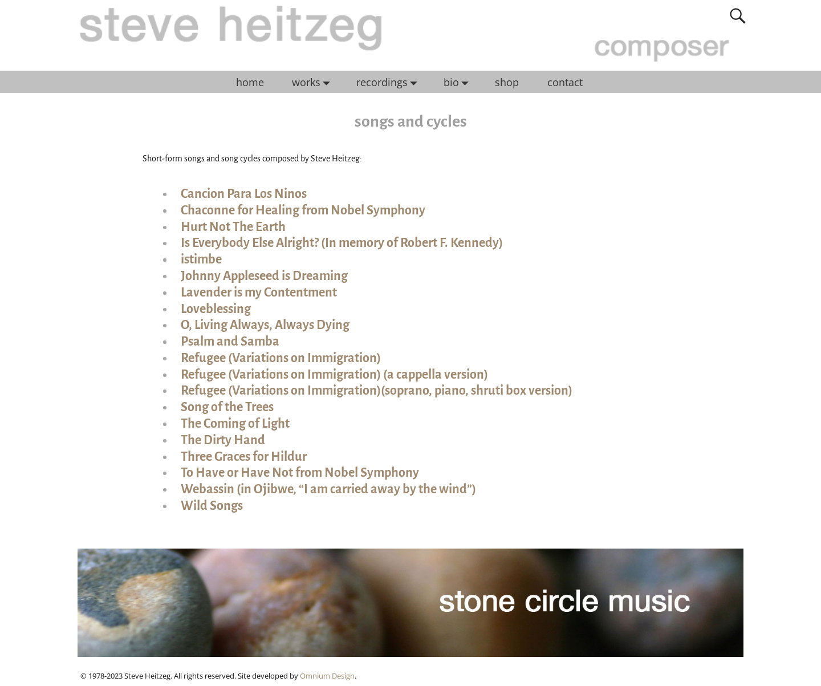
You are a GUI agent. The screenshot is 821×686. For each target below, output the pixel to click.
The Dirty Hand (223, 440)
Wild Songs (212, 506)
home (250, 82)
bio (459, 82)
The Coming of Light (235, 424)
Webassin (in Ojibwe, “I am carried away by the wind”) (328, 489)
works (314, 82)
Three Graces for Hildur (244, 457)
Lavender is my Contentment (259, 292)
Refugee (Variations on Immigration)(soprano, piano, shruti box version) (376, 390)
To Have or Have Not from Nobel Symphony (300, 473)
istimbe (201, 259)
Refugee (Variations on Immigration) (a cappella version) (334, 374)
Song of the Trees (227, 407)
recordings (389, 82)
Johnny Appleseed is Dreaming (264, 276)
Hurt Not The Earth (233, 227)
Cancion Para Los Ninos (244, 194)
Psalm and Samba (230, 341)
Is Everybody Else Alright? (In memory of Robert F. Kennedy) (342, 243)
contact (565, 82)
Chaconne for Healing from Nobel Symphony (303, 210)
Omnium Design (327, 676)
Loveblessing (216, 309)
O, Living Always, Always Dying (265, 325)
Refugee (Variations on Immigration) (281, 358)
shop (507, 82)
